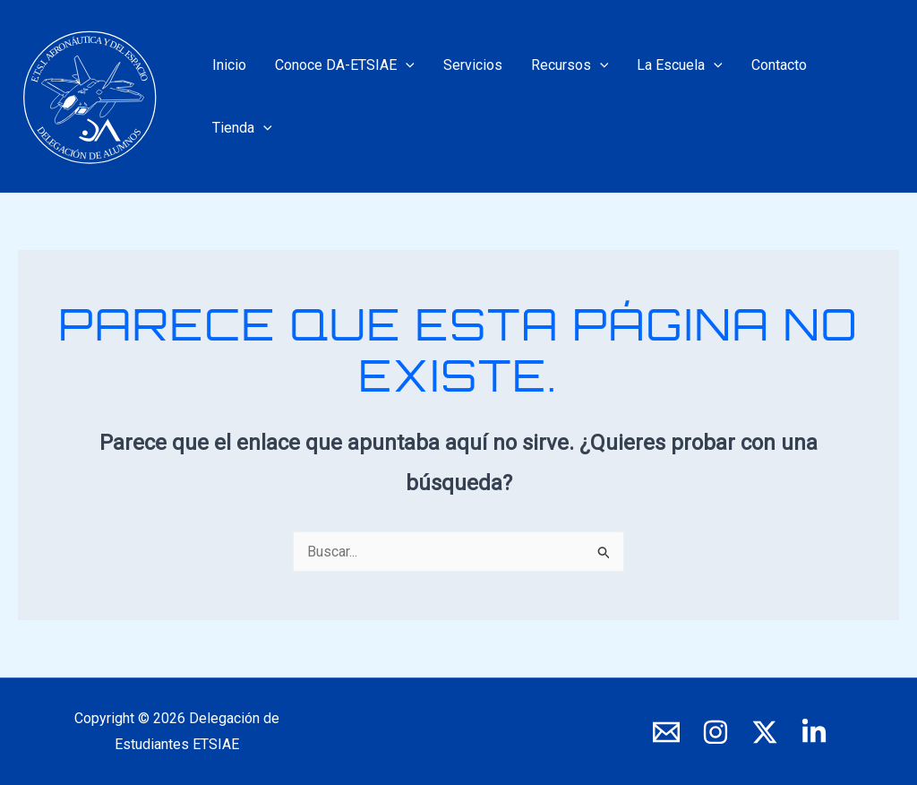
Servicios (472, 64)
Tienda (242, 128)
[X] (764, 732)
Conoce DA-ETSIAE (345, 65)
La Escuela (680, 65)
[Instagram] (715, 732)
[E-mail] (666, 732)
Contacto (779, 64)
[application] (406, 65)
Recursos (570, 65)
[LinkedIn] (814, 732)
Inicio (229, 64)
